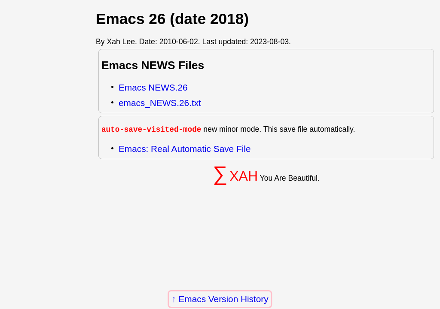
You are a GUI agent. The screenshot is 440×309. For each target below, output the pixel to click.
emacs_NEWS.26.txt (160, 103)
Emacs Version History (224, 299)
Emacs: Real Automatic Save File (185, 149)
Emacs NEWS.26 (153, 87)
